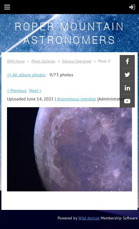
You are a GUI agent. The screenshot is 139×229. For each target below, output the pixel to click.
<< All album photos (26, 74)
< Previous (17, 90)
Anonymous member (76, 99)
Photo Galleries (43, 61)
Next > (35, 90)
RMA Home (16, 61)
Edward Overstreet (76, 61)
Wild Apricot (89, 218)
